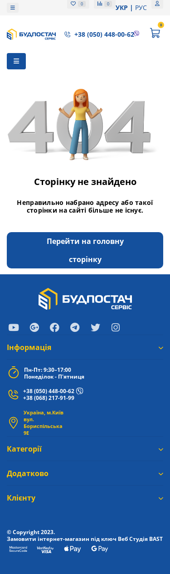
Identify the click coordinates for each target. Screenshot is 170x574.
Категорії (85, 449)
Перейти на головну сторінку (85, 250)
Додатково (85, 473)
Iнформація (85, 347)
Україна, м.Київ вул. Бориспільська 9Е (43, 422)
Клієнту (85, 498)
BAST (156, 539)
